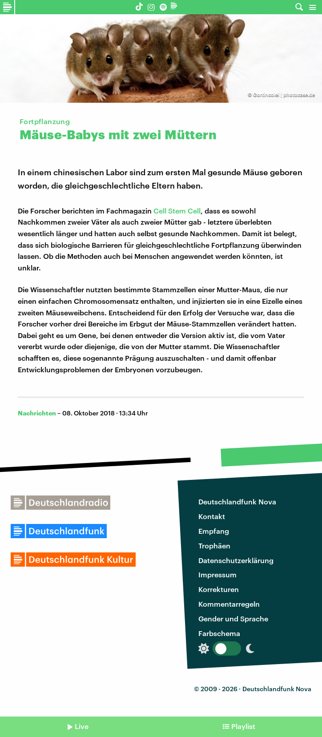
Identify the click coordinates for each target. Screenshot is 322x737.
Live (82, 726)
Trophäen (214, 545)
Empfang (213, 531)
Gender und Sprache (233, 618)
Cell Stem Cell (177, 210)
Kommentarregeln (229, 604)
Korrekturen (218, 589)
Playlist (243, 726)
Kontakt (211, 516)
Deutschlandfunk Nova (237, 501)
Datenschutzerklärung (236, 560)
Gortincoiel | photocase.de (284, 94)
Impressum (217, 574)
